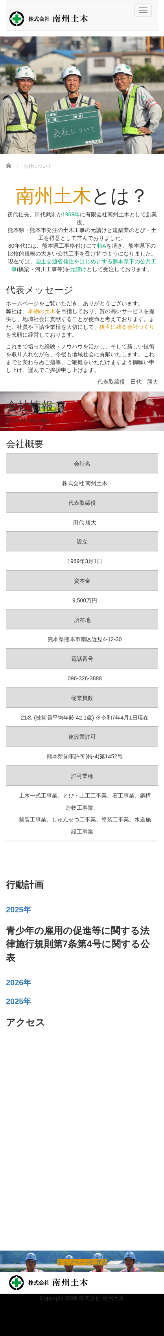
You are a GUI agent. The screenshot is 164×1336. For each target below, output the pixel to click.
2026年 (18, 982)
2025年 (18, 909)
